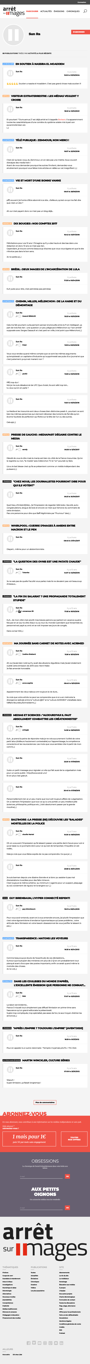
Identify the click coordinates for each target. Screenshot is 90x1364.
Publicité (6, 1306)
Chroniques (73, 11)
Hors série (6, 1354)
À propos (62, 1288)
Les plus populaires (37, 1291)
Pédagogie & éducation (11, 1315)
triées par (27, 53)
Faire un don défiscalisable (68, 1315)
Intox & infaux (7, 1282)
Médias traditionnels (10, 1309)
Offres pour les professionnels (70, 1312)
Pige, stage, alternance (67, 1306)
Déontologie (7, 1291)
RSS (60, 1330)
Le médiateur (64, 1278)
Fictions (5, 1272)
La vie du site (63, 1276)
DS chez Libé (17, 1354)
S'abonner (79, 32)
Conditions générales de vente (70, 1324)
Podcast (62, 1333)
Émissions (59, 11)
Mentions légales (65, 1321)
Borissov (62, 120)
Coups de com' (8, 1276)
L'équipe (62, 1291)
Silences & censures (10, 1312)
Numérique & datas (9, 1288)
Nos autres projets (65, 1294)
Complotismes (8, 1303)
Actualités (46, 11)
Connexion (82, 2)
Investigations (8, 1285)
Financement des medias (12, 1318)
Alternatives (7, 1294)
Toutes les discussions (67, 1303)
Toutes (33, 1272)
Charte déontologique (67, 1297)
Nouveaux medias (9, 1297)
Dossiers (34, 1285)
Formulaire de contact (67, 1300)
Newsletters (63, 1318)
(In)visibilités (7, 1300)
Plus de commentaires (45, 1102)
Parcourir (32, 11)
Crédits (61, 1327)
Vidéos (33, 1288)
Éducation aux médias (67, 1285)
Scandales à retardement (11, 1278)
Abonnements (64, 1272)
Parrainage (63, 1282)
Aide (61, 1309)
